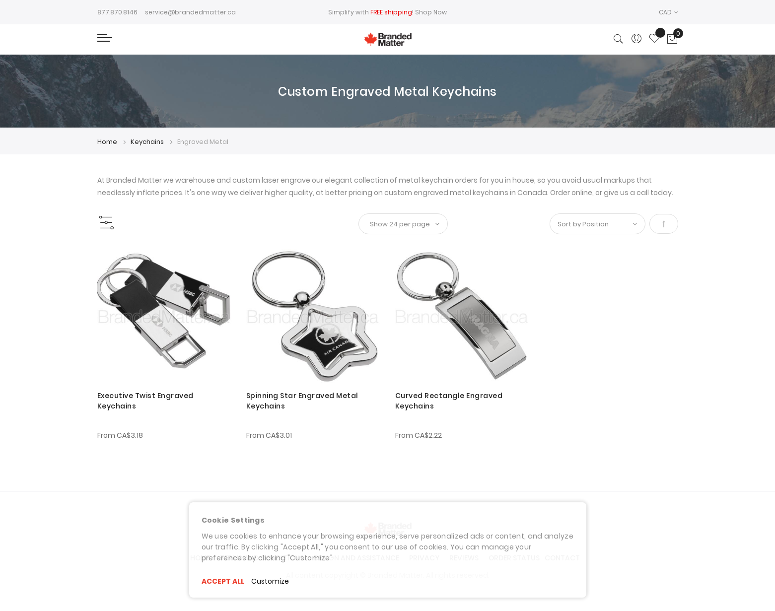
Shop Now (431, 12)
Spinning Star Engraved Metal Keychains (302, 401)
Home (108, 141)
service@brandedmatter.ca (190, 12)
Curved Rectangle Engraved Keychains (449, 401)
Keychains (148, 141)
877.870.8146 (117, 12)
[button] (668, 12)
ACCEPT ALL (223, 581)
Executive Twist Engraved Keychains (145, 401)
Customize (271, 581)
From (120, 435)
